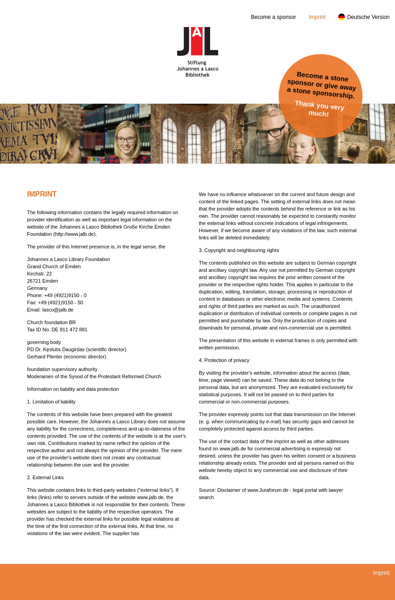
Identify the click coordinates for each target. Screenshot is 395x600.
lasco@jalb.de (57, 309)
